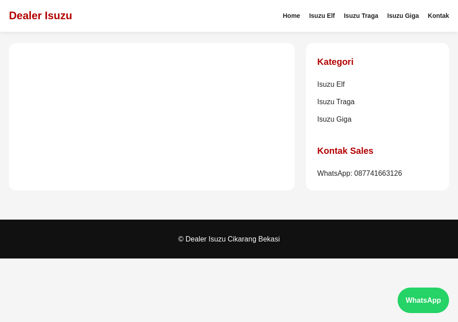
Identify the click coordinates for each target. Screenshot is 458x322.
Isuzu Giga (403, 15)
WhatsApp (423, 300)
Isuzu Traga (361, 15)
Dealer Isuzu (40, 15)
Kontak (438, 15)
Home (291, 15)
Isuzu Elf (322, 15)
